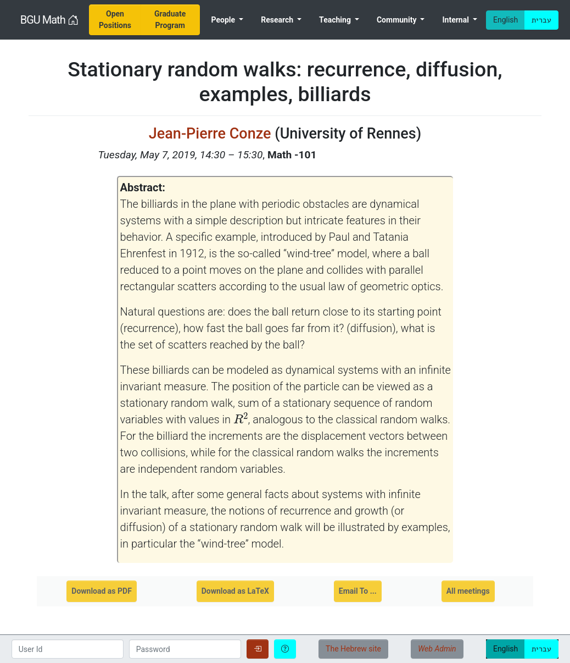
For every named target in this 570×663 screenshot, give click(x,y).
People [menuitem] (224, 19)
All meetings (468, 591)
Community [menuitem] (397, 19)
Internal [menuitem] (456, 19)
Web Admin (437, 648)
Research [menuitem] (278, 19)
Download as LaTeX (235, 591)
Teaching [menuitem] (336, 19)
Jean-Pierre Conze (210, 133)
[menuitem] (115, 19)
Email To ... (358, 591)
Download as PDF (101, 591)
